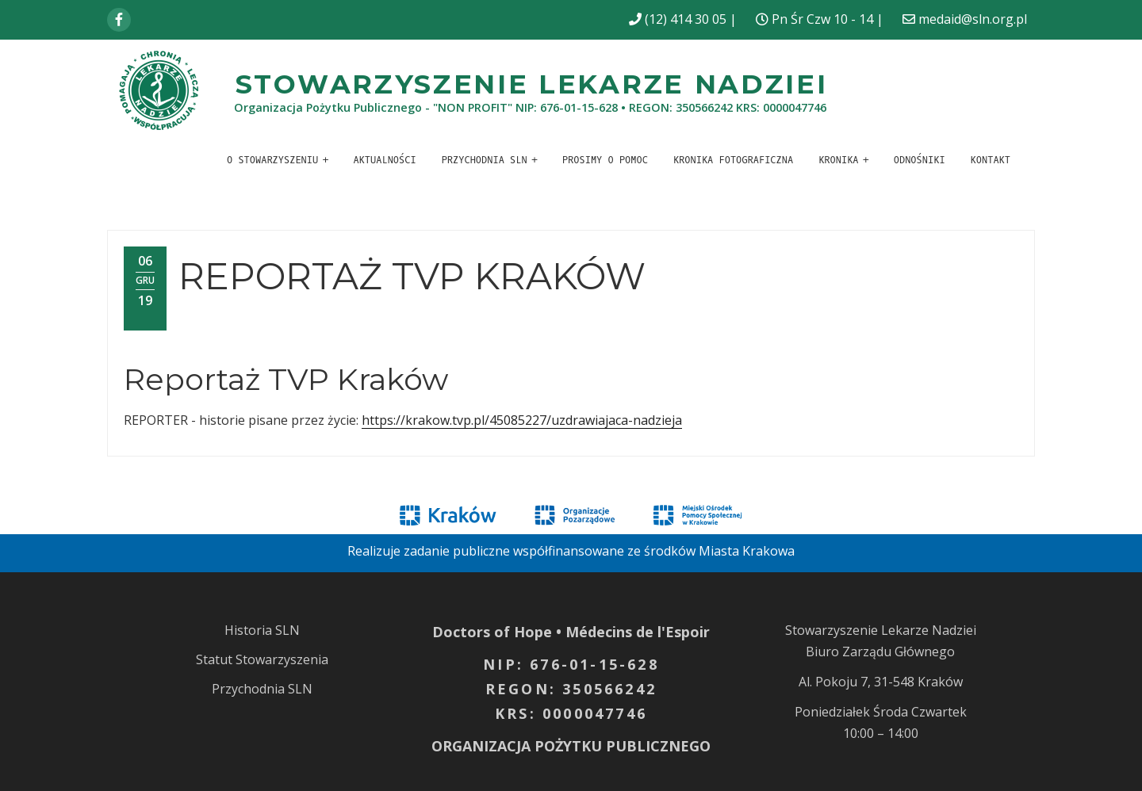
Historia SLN (262, 630)
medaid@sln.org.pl (972, 19)
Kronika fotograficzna (733, 160)
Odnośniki (919, 160)
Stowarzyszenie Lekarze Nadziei (532, 83)
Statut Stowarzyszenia (262, 659)
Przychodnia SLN (484, 160)
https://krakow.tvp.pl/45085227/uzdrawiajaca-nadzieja (522, 420)
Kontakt (990, 160)
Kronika (838, 160)
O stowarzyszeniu (272, 160)
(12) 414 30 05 (685, 19)
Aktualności (384, 160)
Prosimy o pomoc (605, 160)
